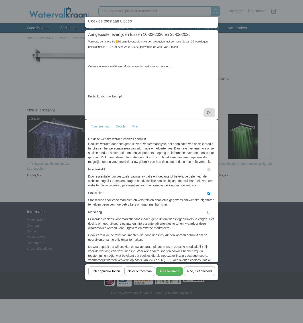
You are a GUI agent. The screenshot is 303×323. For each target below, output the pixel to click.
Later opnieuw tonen (106, 271)
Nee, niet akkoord (199, 271)
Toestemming (100, 126)
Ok (209, 113)
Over (135, 126)
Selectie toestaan (140, 271)
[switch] (208, 169)
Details (120, 126)
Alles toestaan (169, 271)
